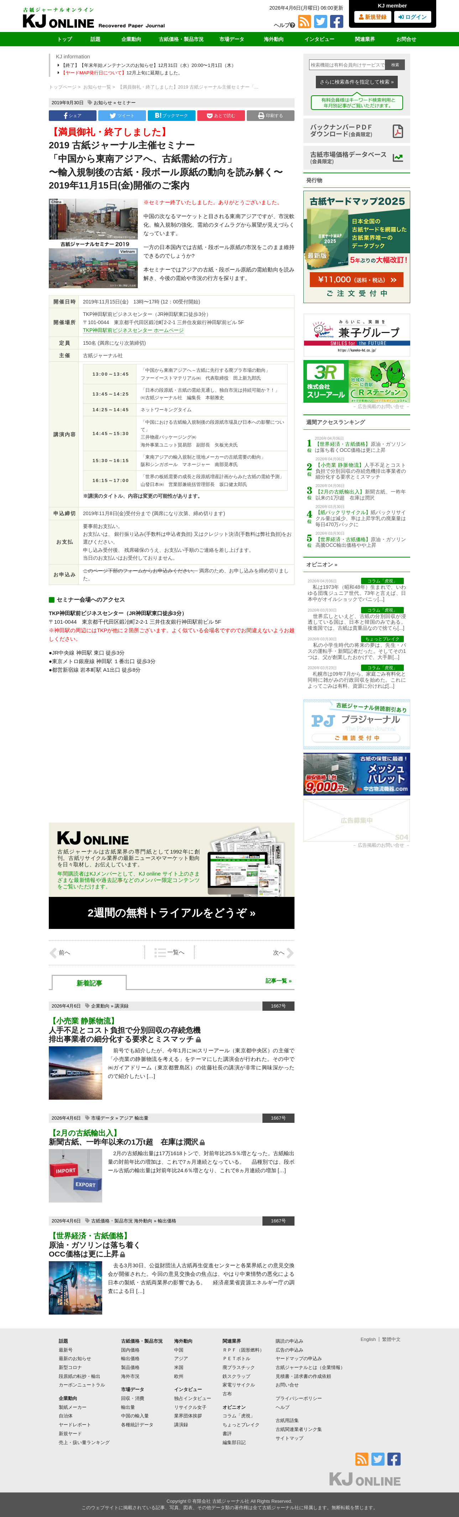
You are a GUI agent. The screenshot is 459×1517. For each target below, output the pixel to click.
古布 (227, 1393)
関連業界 (365, 39)
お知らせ (103, 102)
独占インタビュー (192, 1398)
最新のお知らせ (75, 1358)
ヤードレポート (75, 1424)
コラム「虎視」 (239, 1415)
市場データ (231, 39)
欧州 (178, 1376)
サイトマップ (289, 1438)
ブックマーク (171, 115)
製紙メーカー (73, 1407)
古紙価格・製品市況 (181, 39)
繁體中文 (391, 1339)
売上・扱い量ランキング (84, 1442)
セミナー (126, 102)
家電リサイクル (239, 1385)
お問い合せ (287, 1385)
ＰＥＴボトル (236, 1358)
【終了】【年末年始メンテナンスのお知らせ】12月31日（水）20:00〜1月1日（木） (147, 65)
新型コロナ (70, 1367)
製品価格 (130, 1367)
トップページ (63, 87)
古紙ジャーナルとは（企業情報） (310, 1367)
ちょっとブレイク (241, 1424)
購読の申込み (289, 1341)
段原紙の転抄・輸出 (79, 1376)
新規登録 (372, 17)
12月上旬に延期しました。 (121, 72)
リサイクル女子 (190, 1407)
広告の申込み (289, 1350)
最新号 (66, 1350)
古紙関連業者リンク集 (299, 1429)
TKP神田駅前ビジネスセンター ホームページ (133, 330)
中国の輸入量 (135, 1415)
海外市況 (130, 1376)
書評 (227, 1433)
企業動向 (131, 39)
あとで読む (221, 115)
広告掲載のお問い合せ (381, 406)
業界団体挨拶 (188, 1415)
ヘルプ (284, 25)
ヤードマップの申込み (299, 1358)
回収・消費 (132, 1398)
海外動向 (274, 39)
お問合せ (406, 39)
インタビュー (319, 39)
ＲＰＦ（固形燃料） (243, 1350)
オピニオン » (322, 564)
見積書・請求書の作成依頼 (303, 1376)
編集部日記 (234, 1442)
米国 (178, 1367)
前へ (59, 953)
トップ (64, 39)
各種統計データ (137, 1424)
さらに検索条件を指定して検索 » (357, 82)
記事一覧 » (279, 981)
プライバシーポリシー (299, 1398)
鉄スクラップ (236, 1376)
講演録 (122, 1006)
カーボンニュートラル (82, 1385)
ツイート (122, 115)
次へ (283, 953)
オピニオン (234, 1407)
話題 (95, 39)
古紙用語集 (287, 1420)
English (368, 1339)
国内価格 (130, 1350)
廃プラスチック (239, 1367)
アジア (126, 1118)
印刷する (270, 115)
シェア (73, 115)
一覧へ (169, 952)
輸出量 (141, 1118)
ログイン (412, 17)
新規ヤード (70, 1433)
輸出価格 (167, 1220)
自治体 (66, 1415)
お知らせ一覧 (97, 87)
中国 (178, 1350)
